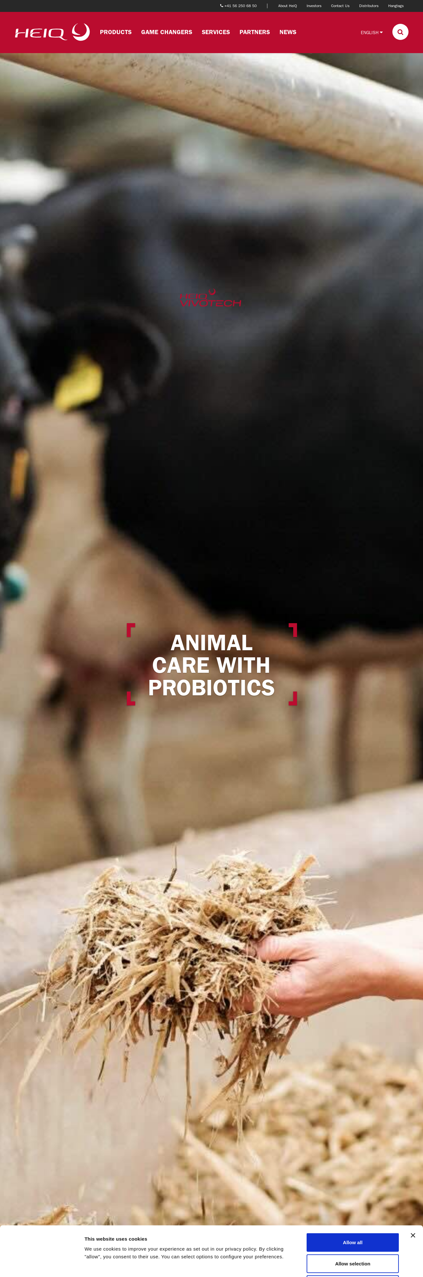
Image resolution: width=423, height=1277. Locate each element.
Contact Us (340, 6)
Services (216, 32)
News (288, 32)
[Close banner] (413, 1185)
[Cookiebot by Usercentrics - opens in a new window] (42, 1264)
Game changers (166, 32)
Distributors (369, 6)
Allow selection (352, 1213)
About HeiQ (287, 6)
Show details (338, 1264)
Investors (314, 6)
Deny (353, 1234)
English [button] (372, 32)
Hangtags (396, 6)
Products (116, 32)
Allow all (353, 1192)
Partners (255, 32)
